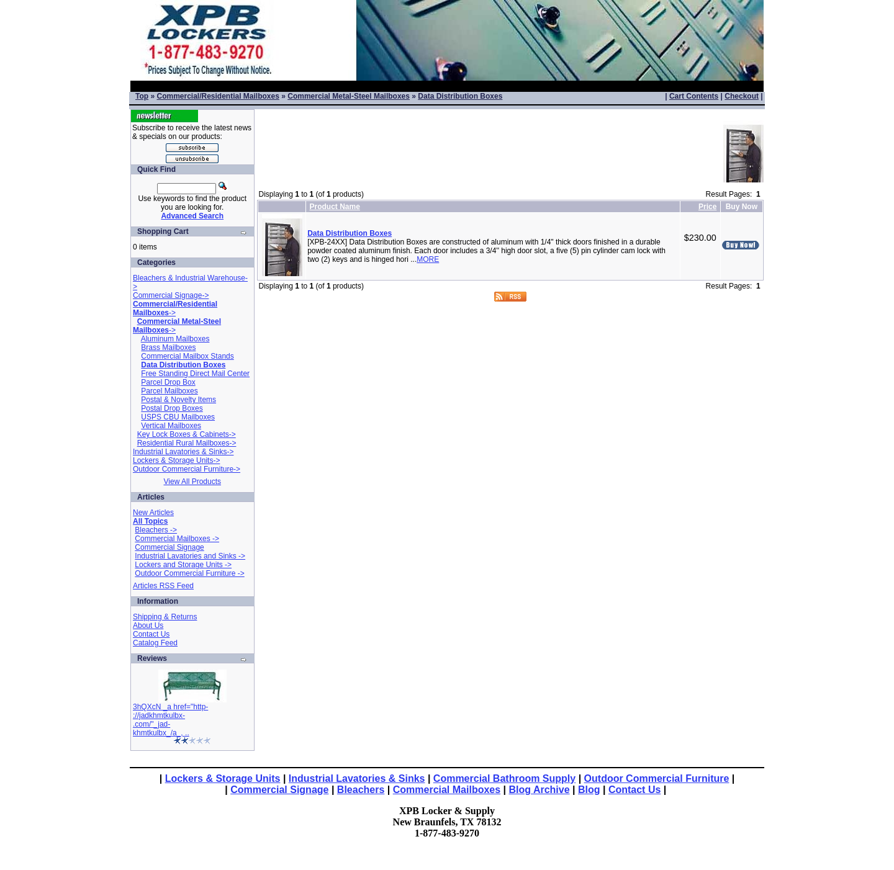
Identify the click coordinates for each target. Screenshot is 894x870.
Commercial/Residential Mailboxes (217, 96)
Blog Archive (539, 789)
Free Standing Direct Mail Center (195, 373)
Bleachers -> (156, 530)
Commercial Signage (169, 547)
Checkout (742, 96)
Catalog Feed (155, 643)
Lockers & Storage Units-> (176, 460)
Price (707, 206)
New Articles (153, 512)
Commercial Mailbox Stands (187, 356)
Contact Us (151, 634)
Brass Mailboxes (168, 347)
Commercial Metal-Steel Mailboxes (348, 96)
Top (141, 96)
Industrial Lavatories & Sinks (357, 778)
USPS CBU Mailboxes (178, 417)
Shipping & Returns (165, 616)
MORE (428, 259)
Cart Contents (693, 96)
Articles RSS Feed (163, 585)
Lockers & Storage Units (223, 778)
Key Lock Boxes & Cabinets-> (186, 434)
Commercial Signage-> (171, 295)
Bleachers (361, 789)
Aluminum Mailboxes (175, 338)
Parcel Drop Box (168, 382)
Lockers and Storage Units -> (183, 564)
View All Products (193, 481)
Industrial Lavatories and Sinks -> (190, 556)
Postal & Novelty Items (178, 399)
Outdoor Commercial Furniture (656, 778)
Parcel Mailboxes (169, 391)
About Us (148, 625)
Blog (589, 789)
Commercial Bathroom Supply (504, 778)
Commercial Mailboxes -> (177, 538)
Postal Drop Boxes (171, 408)
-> (175, 308)
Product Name (335, 206)
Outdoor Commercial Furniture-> (186, 469)
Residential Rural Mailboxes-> (187, 443)
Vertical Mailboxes (171, 425)
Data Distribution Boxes (460, 96)
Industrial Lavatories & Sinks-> (183, 451)
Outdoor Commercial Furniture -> (189, 573)
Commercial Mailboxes (446, 789)
